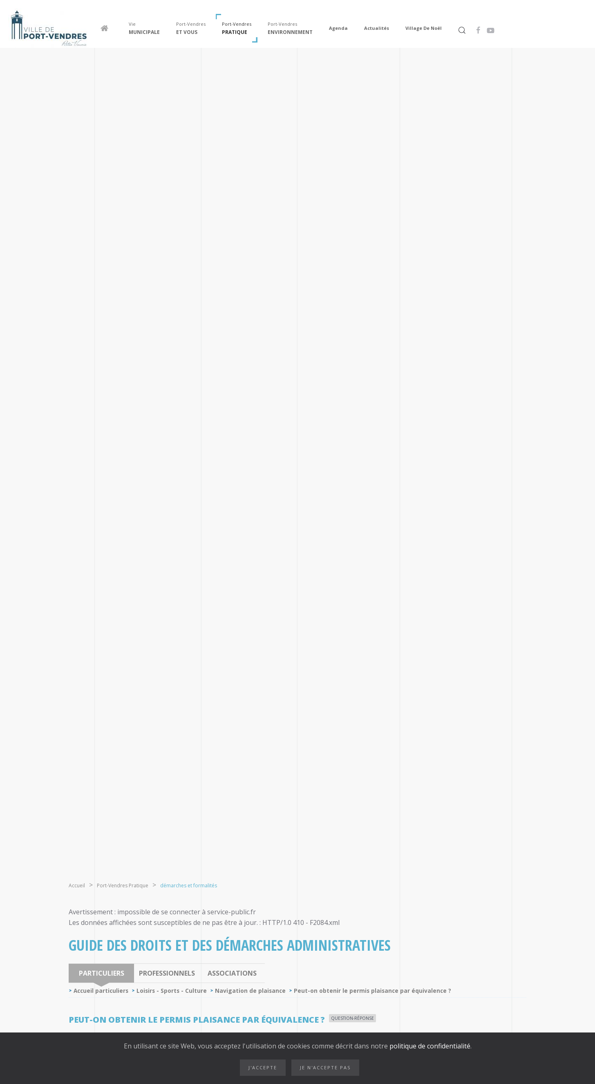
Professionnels (167, 973)
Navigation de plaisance (250, 990)
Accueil (77, 885)
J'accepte (262, 1067)
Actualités (376, 28)
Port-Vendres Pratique (122, 885)
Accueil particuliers (101, 990)
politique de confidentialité (429, 1045)
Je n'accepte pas (325, 1067)
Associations (232, 973)
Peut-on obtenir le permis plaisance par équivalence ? (372, 990)
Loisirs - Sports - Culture (171, 990)
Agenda (338, 28)
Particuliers (101, 973)
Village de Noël (423, 28)
